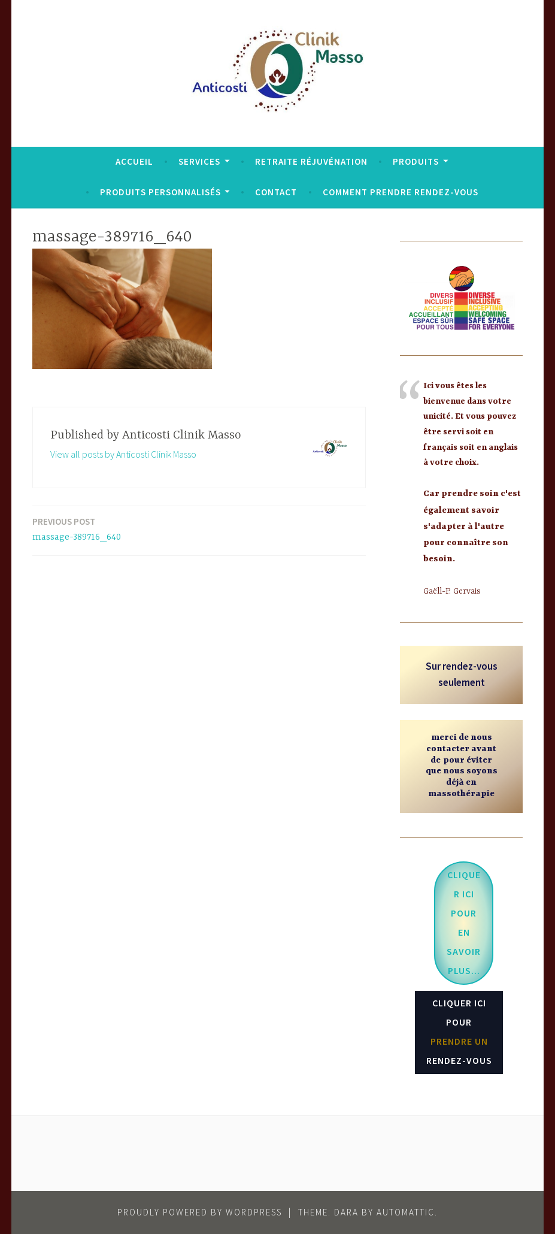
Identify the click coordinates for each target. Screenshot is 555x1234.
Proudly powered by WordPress (199, 1212)
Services (199, 161)
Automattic (406, 1212)
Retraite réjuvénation (311, 161)
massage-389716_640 (76, 529)
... (464, 922)
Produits (416, 161)
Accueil (134, 161)
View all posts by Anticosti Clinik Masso (123, 454)
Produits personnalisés (160, 192)
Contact (276, 192)
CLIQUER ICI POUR (459, 1031)
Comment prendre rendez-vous (400, 192)
